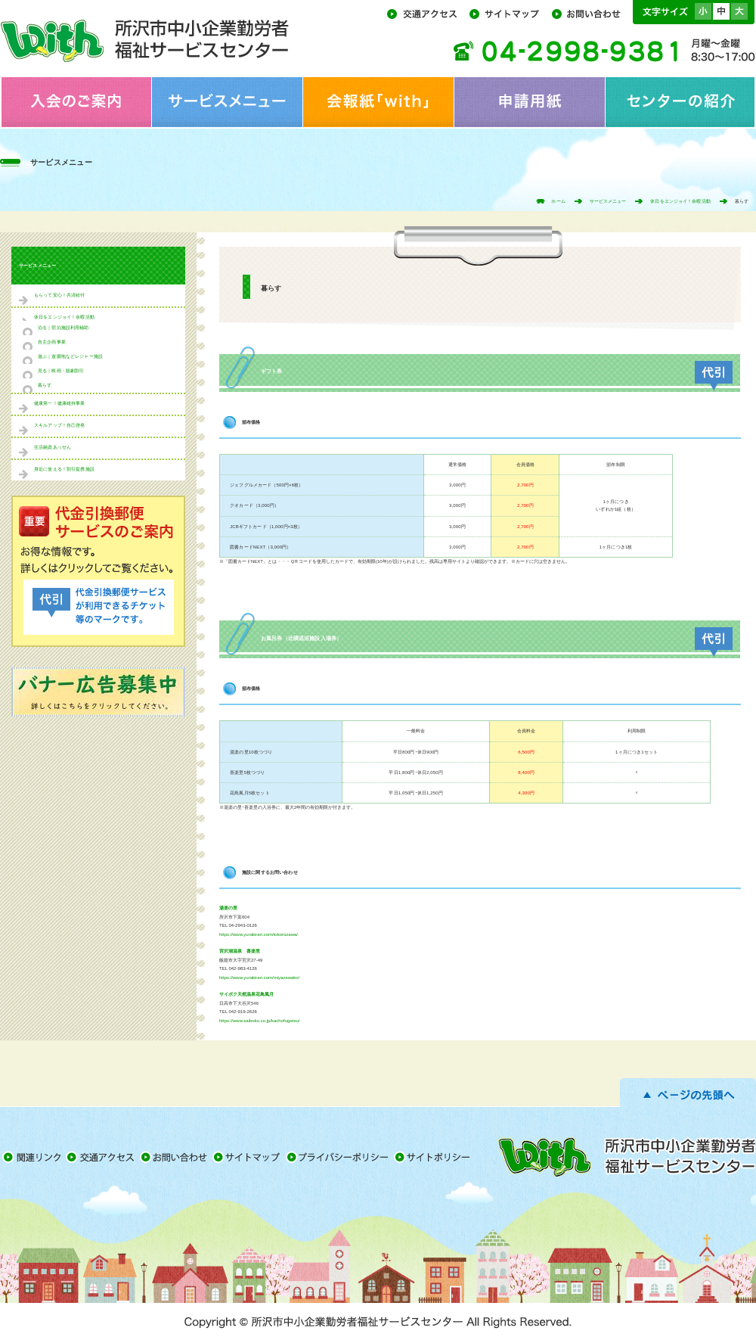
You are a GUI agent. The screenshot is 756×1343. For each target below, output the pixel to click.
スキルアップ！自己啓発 (59, 425)
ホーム (558, 201)
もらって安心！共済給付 (59, 295)
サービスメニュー (226, 102)
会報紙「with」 (378, 102)
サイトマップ (509, 13)
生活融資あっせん (52, 447)
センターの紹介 (680, 102)
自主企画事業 (52, 342)
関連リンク (33, 1157)
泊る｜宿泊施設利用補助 (63, 327)
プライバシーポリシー (340, 1157)
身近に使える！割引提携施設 (64, 469)
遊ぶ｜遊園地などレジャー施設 (70, 356)
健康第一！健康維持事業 (59, 403)
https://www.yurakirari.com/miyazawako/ (259, 977)
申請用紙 (529, 102)
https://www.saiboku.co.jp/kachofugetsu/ (259, 1020)
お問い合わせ (590, 13)
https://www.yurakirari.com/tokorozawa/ (258, 934)
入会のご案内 (75, 102)
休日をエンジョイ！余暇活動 (680, 201)
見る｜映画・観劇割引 (61, 370)
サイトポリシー (434, 1157)
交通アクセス (427, 13)
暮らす (44, 385)
